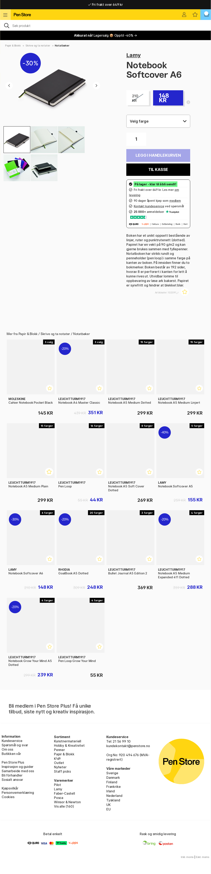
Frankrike (113, 787)
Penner (59, 750)
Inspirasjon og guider (17, 767)
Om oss (7, 749)
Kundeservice (12, 741)
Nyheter (60, 767)
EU (108, 809)
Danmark (113, 777)
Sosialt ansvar (12, 780)
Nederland (114, 796)
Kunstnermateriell (67, 741)
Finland (111, 782)
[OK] (105, 25)
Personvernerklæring (18, 793)
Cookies (8, 797)
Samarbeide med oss (18, 771)
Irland (110, 791)
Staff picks (62, 771)
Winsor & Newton (67, 802)
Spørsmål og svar (15, 745)
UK (108, 805)
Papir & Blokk (13, 45)
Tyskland (113, 800)
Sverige (112, 773)
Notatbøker (62, 45)
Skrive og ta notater (38, 45)
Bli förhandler (12, 775)
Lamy (133, 55)
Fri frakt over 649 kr (105, 4)
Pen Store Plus (13, 762)
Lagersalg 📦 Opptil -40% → (105, 35)
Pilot (57, 785)
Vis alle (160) (64, 806)
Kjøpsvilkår (10, 788)
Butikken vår (11, 754)
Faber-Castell (64, 793)
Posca (58, 798)
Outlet (59, 763)
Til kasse (158, 169)
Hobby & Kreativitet (69, 745)
